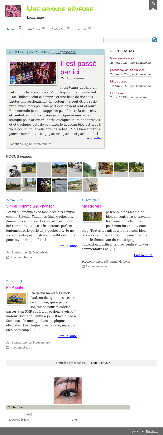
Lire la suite (92, 138)
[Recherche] (15, 414)
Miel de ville (118, 81)
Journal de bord (119, 261)
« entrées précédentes (70, 362)
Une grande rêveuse (60, 8)
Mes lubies (40, 252)
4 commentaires (97, 266)
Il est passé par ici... (123, 58)
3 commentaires (21, 257)
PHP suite (116, 93)
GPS (75, 419)
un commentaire (40, 144)
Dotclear (152, 431)
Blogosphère (66, 52)
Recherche (15, 407)
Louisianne (75, 78)
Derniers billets (19, 419)
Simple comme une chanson (127, 70)
